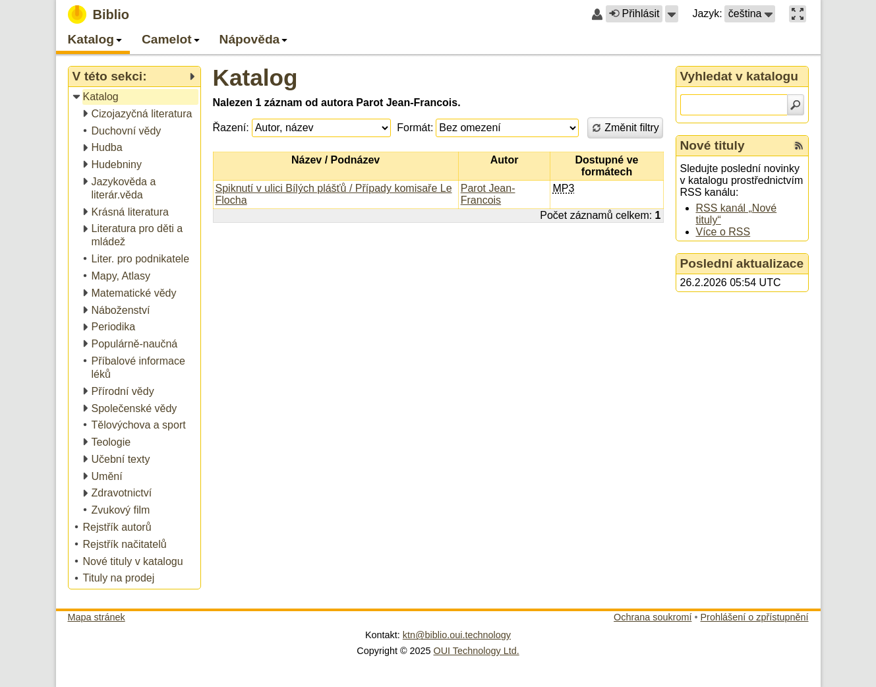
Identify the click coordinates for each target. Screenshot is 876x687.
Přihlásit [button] (634, 13)
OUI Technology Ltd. (476, 650)
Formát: (415, 127)
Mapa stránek (96, 617)
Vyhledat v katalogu (739, 76)
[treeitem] (135, 97)
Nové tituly (712, 145)
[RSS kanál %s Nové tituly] (799, 145)
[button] (671, 13)
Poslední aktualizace (742, 263)
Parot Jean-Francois (488, 194)
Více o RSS (723, 231)
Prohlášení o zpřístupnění (755, 617)
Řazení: (231, 127)
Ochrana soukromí (652, 617)
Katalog (255, 77)
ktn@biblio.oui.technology (457, 635)
